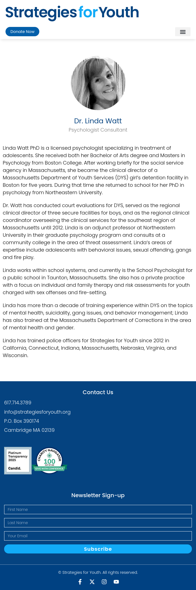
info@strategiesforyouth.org (37, 412)
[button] (183, 31)
